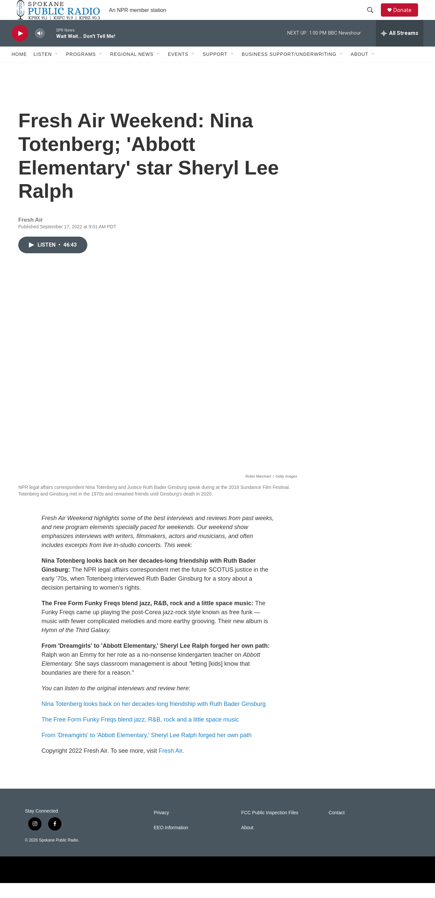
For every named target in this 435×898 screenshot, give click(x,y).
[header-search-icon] (373, 18)
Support (215, 69)
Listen (43, 69)
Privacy (161, 827)
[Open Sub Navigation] (56, 69)
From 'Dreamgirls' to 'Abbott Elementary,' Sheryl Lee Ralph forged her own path (147, 750)
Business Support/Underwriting (289, 69)
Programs (81, 69)
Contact (337, 827)
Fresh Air (170, 765)
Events (178, 69)
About (359, 69)
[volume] (39, 48)
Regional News (132, 69)
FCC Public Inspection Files (269, 827)
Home (19, 69)
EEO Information (171, 842)
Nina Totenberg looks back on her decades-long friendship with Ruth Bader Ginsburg (154, 719)
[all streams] (399, 48)
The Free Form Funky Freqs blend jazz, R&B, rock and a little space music (140, 734)
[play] (20, 48)
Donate (406, 17)
